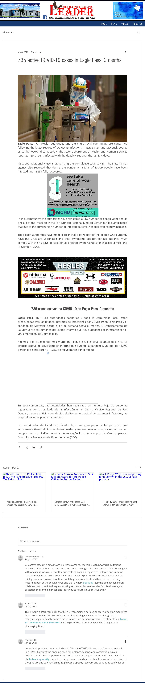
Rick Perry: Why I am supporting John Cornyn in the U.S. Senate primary (120, 503)
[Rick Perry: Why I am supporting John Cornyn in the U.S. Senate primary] (120, 485)
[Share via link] (41, 447)
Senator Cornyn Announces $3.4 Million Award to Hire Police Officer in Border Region (71, 503)
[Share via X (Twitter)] (26, 447)
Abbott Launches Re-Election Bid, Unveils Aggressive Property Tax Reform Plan (22, 503)
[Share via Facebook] (19, 447)
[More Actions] (125, 558)
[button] (138, 32)
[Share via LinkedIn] (33, 447)
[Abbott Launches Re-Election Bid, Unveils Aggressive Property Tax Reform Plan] (24, 485)
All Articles (8, 32)
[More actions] (125, 52)
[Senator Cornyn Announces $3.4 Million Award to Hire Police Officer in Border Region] (72, 485)
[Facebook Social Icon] (45, 17)
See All (138, 467)
